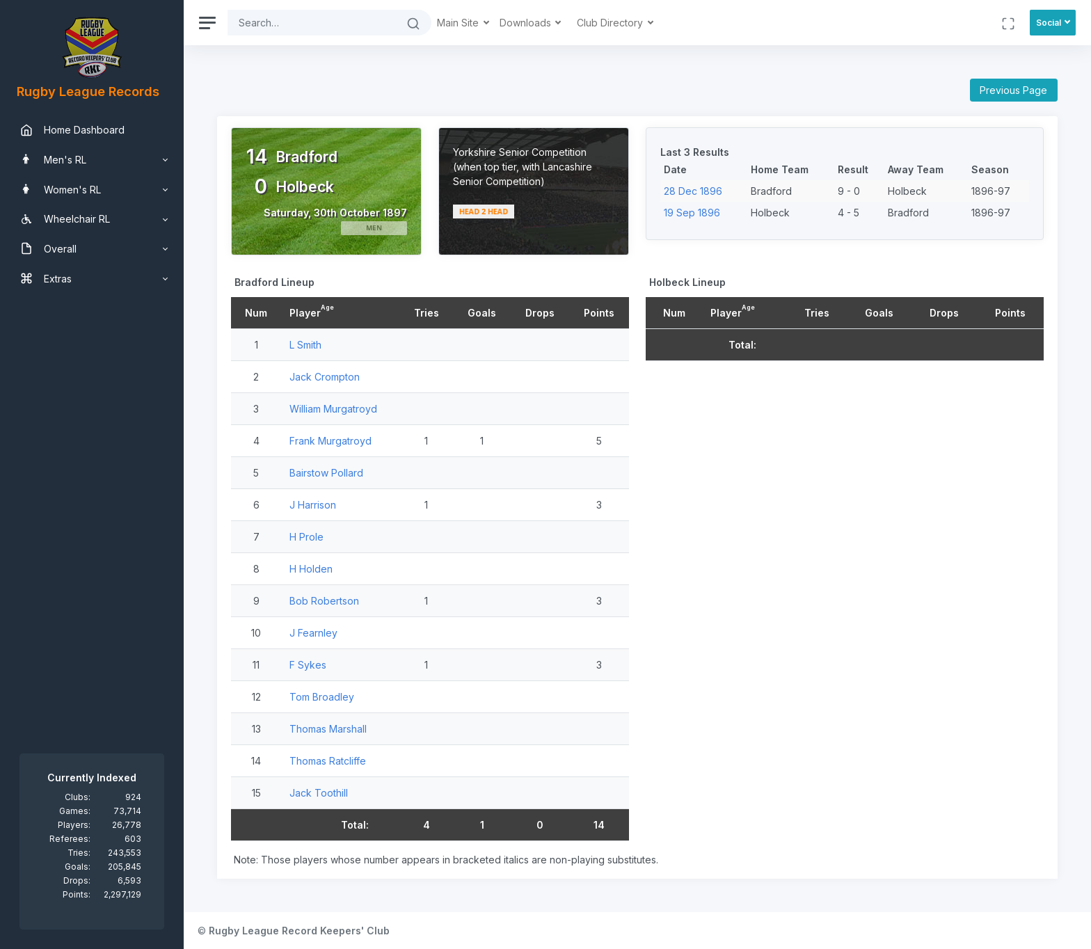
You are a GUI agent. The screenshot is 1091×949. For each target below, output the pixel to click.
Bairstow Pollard (326, 473)
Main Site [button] (459, 23)
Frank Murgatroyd (330, 441)
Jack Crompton (324, 377)
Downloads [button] (527, 23)
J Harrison (312, 505)
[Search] (312, 22)
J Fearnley (313, 633)
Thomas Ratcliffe (327, 761)
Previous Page (1013, 90)
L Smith (305, 345)
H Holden (311, 569)
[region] (92, 474)
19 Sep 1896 (692, 212)
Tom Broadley (321, 697)
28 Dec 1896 (693, 191)
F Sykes (307, 665)
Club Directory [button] (611, 23)
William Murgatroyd (333, 409)
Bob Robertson (324, 601)
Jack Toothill (318, 793)
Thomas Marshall (328, 729)
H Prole (306, 537)
